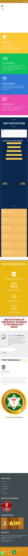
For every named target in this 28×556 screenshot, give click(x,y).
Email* (8, 348)
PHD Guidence (6, 486)
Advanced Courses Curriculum (14, 159)
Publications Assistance (14, 147)
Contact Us (5, 493)
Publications (5, 488)
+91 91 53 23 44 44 (9, 538)
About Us (5, 484)
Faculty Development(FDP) (14, 151)
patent (4, 491)
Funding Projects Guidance (14, 143)
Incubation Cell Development (14, 155)
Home (4, 481)
